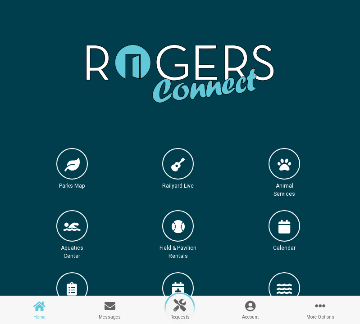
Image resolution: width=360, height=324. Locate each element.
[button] (72, 176)
